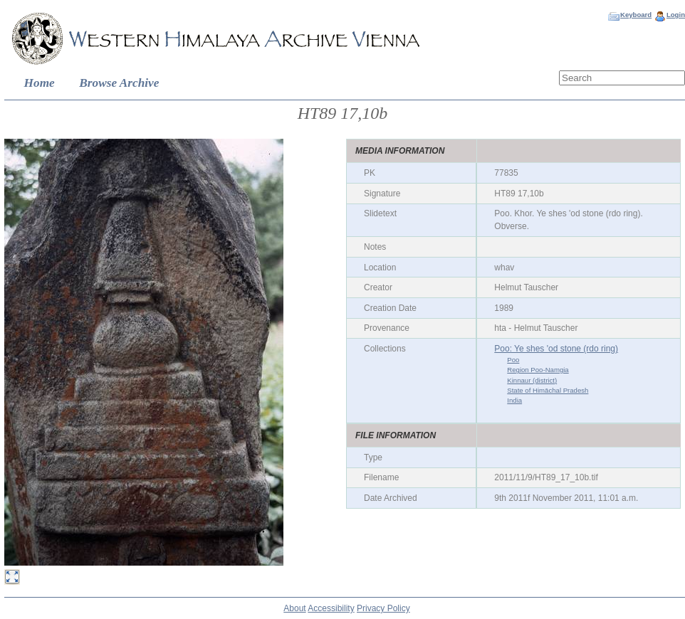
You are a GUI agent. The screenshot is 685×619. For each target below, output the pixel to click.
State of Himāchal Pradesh (547, 390)
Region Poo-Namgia (537, 370)
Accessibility (331, 608)
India (514, 400)
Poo (513, 360)
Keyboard (636, 14)
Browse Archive (119, 83)
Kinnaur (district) (532, 380)
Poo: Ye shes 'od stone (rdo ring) (556, 349)
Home (39, 83)
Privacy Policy (383, 608)
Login (675, 14)
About (294, 608)
